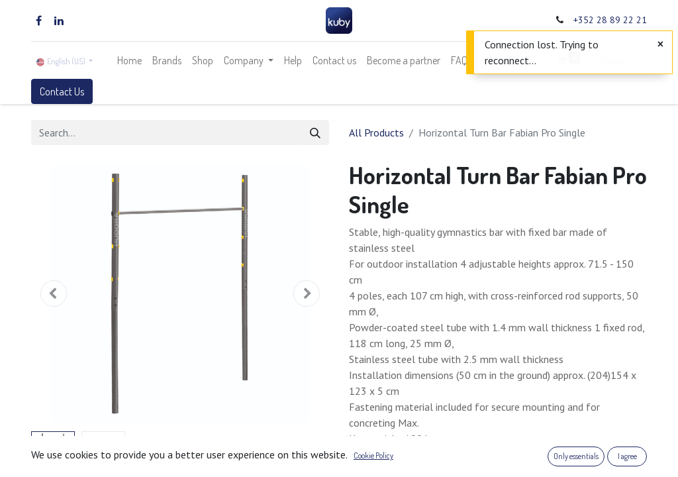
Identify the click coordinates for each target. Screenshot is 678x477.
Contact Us (62, 91)
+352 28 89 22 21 (610, 20)
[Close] (660, 43)
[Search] (315, 132)
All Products (376, 132)
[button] (53, 293)
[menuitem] (129, 60)
